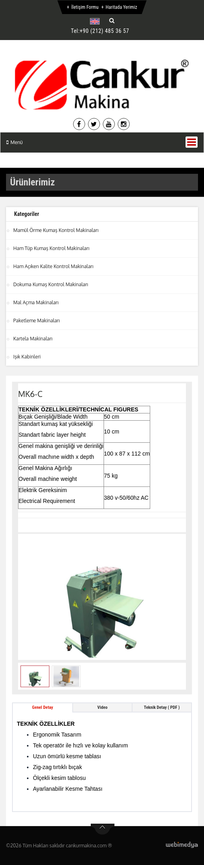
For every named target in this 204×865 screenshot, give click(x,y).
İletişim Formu (84, 7)
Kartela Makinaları (33, 339)
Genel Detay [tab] (42, 707)
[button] (96, 21)
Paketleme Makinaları (36, 321)
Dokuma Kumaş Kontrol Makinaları (50, 284)
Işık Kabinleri (27, 357)
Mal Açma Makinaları (36, 302)
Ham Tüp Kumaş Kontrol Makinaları (51, 248)
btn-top (102, 829)
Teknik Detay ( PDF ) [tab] (162, 707)
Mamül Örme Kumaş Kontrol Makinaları (55, 230)
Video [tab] (102, 707)
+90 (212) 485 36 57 (104, 31)
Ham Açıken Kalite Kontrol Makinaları (53, 266)
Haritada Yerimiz (121, 7)
